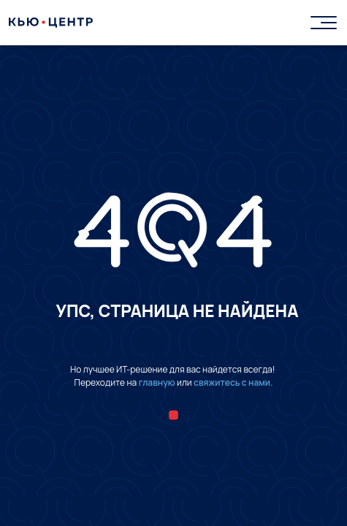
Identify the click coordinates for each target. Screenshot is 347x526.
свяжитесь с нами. (233, 382)
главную (157, 382)
